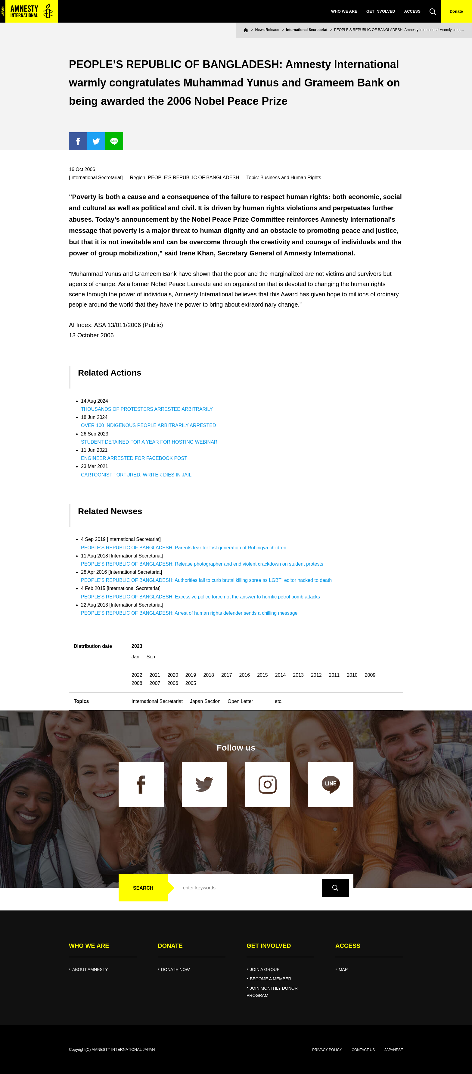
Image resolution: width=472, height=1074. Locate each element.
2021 (155, 675)
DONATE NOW (175, 969)
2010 (352, 675)
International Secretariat (306, 30)
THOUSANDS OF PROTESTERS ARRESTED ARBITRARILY (147, 409)
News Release (267, 30)
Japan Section (205, 701)
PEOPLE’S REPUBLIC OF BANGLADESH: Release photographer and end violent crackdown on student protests (202, 564)
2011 (334, 675)
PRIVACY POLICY (327, 1050)
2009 (370, 675)
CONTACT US (363, 1050)
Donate (456, 11)
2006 (172, 683)
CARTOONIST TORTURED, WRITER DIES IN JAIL (136, 474)
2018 (208, 675)
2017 (226, 675)
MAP (343, 969)
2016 (244, 675)
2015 (262, 675)
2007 (155, 683)
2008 (137, 683)
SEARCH (143, 888)
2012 (316, 675)
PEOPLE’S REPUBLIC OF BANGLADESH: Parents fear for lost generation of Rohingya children (183, 547)
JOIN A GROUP (265, 969)
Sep (151, 656)
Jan (135, 656)
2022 (137, 675)
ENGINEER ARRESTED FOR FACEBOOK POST (134, 458)
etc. (279, 701)
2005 (190, 683)
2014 (280, 675)
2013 (298, 675)
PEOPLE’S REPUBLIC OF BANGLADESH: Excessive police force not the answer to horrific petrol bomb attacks (200, 596)
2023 (137, 646)
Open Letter (240, 701)
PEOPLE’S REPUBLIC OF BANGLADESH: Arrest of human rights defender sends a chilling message (189, 613)
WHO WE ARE (344, 11)
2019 (190, 675)
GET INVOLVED (380, 11)
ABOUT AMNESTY (90, 969)
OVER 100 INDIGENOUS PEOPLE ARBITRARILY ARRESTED (148, 425)
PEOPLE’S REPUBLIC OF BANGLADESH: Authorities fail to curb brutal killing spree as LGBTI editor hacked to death (206, 580)
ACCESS (412, 11)
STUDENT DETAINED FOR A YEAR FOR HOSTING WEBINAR (149, 442)
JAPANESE (393, 1050)
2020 (172, 675)
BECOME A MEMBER (270, 978)
